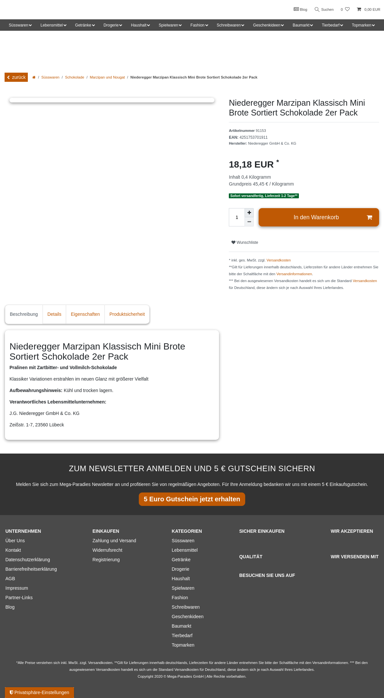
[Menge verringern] (249, 221)
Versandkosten (278, 260)
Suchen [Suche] (324, 10)
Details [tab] (54, 314)
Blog (300, 9)
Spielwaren (183, 588)
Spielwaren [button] (168, 25)
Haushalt (181, 578)
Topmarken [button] (361, 25)
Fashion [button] (198, 25)
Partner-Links (19, 597)
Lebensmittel (185, 550)
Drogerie (181, 569)
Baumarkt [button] (301, 25)
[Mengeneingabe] (237, 217)
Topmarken (183, 645)
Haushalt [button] (138, 25)
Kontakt (13, 550)
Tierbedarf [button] (330, 25)
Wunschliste (244, 242)
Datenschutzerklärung (28, 559)
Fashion (180, 597)
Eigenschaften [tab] (85, 314)
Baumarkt (182, 626)
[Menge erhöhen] (249, 212)
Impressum (17, 588)
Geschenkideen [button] (266, 25)
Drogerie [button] (111, 25)
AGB (10, 578)
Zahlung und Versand (114, 540)
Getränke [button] (83, 25)
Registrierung (106, 559)
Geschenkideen (188, 616)
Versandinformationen (294, 274)
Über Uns (15, 540)
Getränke (181, 559)
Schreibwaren (186, 607)
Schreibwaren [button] (229, 25)
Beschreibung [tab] (24, 314)
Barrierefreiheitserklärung (31, 569)
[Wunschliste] (345, 10)
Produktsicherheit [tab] (127, 314)
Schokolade (74, 77)
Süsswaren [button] (18, 25)
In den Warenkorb (333, 217)
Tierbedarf (182, 635)
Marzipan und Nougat (107, 77)
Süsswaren (50, 77)
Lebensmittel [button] (52, 25)
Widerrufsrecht (107, 550)
